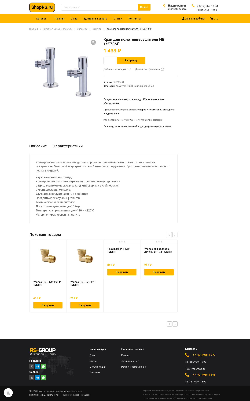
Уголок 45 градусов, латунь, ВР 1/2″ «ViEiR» (158, 250)
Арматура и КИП (124, 86)
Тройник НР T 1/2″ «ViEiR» (118, 250)
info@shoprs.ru (111, 120)
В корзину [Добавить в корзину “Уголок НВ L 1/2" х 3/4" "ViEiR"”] (48, 305)
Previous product (169, 324)
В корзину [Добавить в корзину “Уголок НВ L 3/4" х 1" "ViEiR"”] (85, 305)
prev (169, 234)
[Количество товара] (109, 60)
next (174, 234)
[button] (93, 42)
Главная (33, 29)
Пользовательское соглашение (76, 395)
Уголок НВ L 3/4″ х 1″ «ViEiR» (83, 283)
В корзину (131, 60)
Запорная (82, 29)
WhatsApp (146, 120)
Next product (175, 324)
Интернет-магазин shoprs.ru (57, 29)
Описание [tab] (38, 146)
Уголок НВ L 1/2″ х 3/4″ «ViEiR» (47, 283)
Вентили (97, 29)
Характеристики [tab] (68, 146)
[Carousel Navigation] (172, 234)
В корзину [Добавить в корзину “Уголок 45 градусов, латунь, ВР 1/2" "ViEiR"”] (159, 272)
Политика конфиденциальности (43, 395)
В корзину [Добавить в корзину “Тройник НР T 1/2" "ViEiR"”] (122, 272)
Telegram (157, 120)
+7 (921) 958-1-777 (130, 120)
